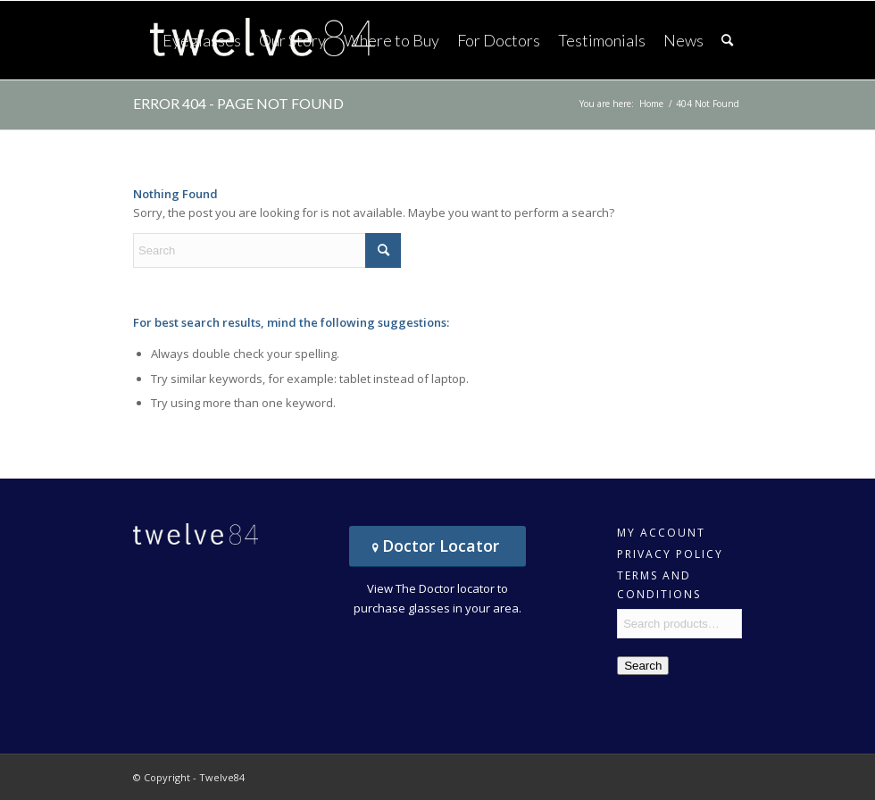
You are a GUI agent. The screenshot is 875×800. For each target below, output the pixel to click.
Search (643, 665)
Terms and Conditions (659, 578)
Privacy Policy (670, 554)
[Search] (727, 40)
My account (661, 532)
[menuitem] (202, 40)
